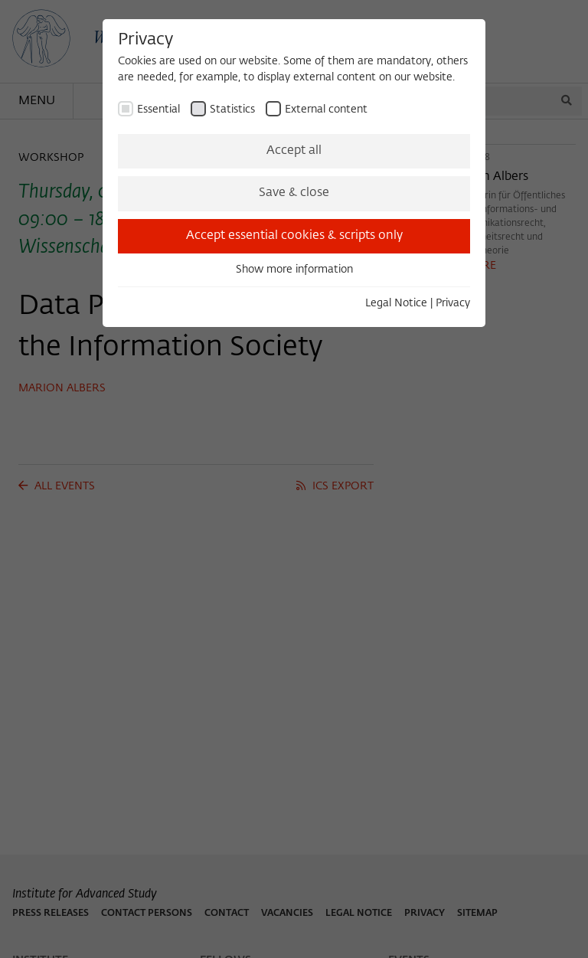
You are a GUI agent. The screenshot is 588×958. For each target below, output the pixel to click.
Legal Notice (396, 303)
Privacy (453, 303)
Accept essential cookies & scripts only (294, 236)
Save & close (294, 193)
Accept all (294, 151)
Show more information (294, 269)
